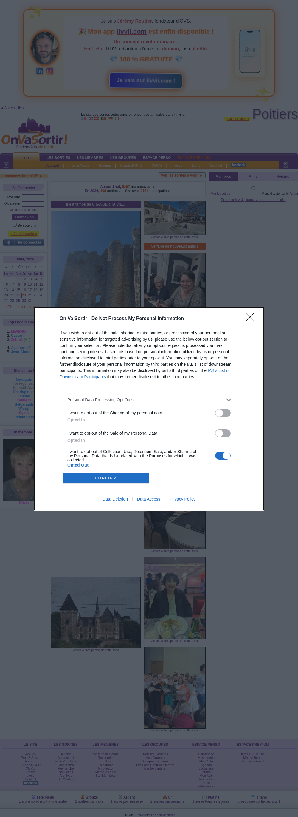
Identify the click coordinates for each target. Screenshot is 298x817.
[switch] (223, 413)
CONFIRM (106, 478)
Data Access (148, 499)
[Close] (252, 319)
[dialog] (149, 408)
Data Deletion (115, 499)
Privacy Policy (182, 499)
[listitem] (149, 400)
